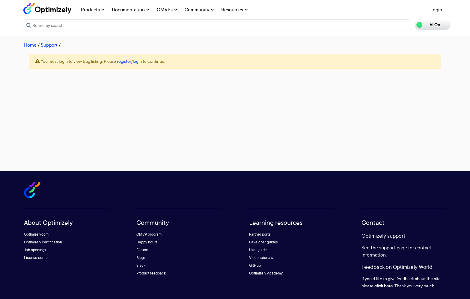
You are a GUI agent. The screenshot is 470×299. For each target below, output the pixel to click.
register (124, 61)
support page (393, 247)
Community (199, 9)
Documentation (131, 9)
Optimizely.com (36, 234)
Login (436, 9)
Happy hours (146, 242)
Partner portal (260, 234)
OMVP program (149, 234)
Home (30, 45)
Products (93, 9)
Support (49, 45)
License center (36, 257)
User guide (258, 249)
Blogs (141, 257)
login (137, 61)
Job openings (35, 249)
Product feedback (151, 273)
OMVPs (167, 9)
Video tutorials (261, 257)
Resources (234, 9)
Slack (140, 265)
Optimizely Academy (266, 273)
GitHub (255, 265)
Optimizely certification (43, 242)
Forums (142, 249)
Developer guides (263, 242)
